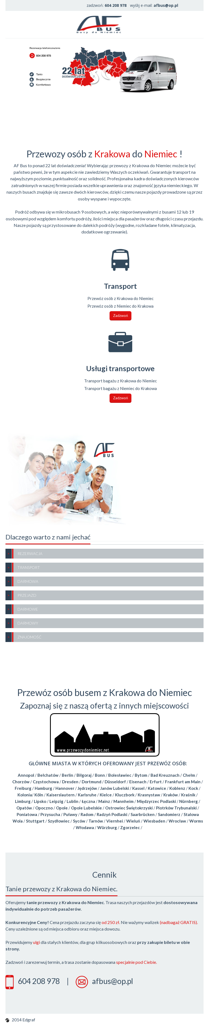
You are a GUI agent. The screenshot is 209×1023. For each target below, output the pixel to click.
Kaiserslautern (60, 794)
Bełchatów (47, 775)
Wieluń (133, 820)
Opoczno (44, 807)
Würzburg (107, 827)
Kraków (170, 794)
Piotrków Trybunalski (176, 807)
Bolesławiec (119, 775)
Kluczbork (124, 794)
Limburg (23, 801)
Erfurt (156, 781)
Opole (62, 807)
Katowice (157, 788)
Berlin (67, 775)
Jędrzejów (87, 788)
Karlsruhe (87, 794)
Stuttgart (35, 820)
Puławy (70, 814)
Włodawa (85, 827)
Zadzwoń (120, 315)
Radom (87, 814)
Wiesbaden (154, 820)
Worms (196, 820)
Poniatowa (27, 814)
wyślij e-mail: (154, 5)
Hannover (64, 788)
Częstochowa (46, 781)
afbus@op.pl (112, 981)
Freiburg (23, 788)
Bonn (100, 775)
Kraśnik (188, 794)
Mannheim (123, 801)
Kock (193, 788)
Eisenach (137, 781)
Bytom (141, 775)
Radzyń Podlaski (112, 814)
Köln (38, 794)
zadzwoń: (106, 5)
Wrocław (177, 820)
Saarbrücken (143, 814)
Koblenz (177, 788)
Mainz (104, 801)
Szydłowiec (59, 820)
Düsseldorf (115, 781)
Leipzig (56, 801)
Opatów (24, 807)
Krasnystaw (149, 794)
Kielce (106, 794)
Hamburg (43, 788)
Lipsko (40, 801)
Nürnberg (188, 801)
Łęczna (88, 801)
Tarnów (96, 820)
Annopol (26, 775)
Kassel (138, 788)
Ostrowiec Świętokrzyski (129, 807)
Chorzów (21, 781)
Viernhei (114, 820)
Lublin (72, 801)
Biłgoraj (84, 775)
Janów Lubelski (114, 788)
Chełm (189, 775)
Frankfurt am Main (183, 781)
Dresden (70, 781)
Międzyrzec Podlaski (156, 801)
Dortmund (91, 781)
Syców (79, 820)
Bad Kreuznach (165, 775)
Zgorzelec (130, 827)
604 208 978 (39, 981)
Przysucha (50, 814)
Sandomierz (169, 814)
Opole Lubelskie (86, 807)
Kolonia (24, 794)
